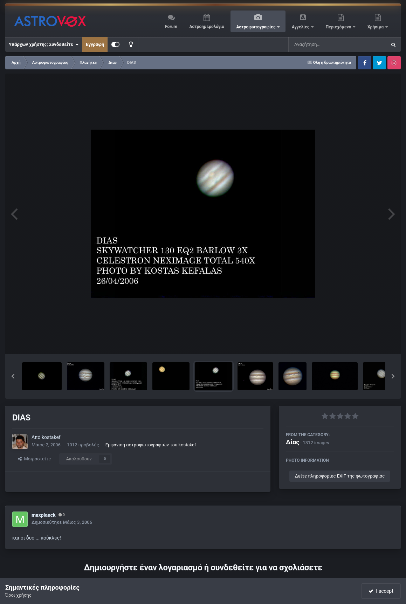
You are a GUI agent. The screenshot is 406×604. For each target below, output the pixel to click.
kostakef (51, 437)
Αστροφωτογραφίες (256, 27)
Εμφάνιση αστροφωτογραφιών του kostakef (150, 444)
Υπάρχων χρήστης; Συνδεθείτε (43, 44)
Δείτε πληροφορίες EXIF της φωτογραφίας (340, 476)
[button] (13, 376)
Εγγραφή (95, 44)
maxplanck (44, 515)
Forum (171, 26)
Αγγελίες (301, 27)
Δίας (293, 442)
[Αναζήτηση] (323, 44)
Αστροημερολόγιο (206, 26)
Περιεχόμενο (339, 27)
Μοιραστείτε (34, 458)
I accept (381, 591)
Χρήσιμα (376, 27)
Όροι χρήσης (18, 595)
